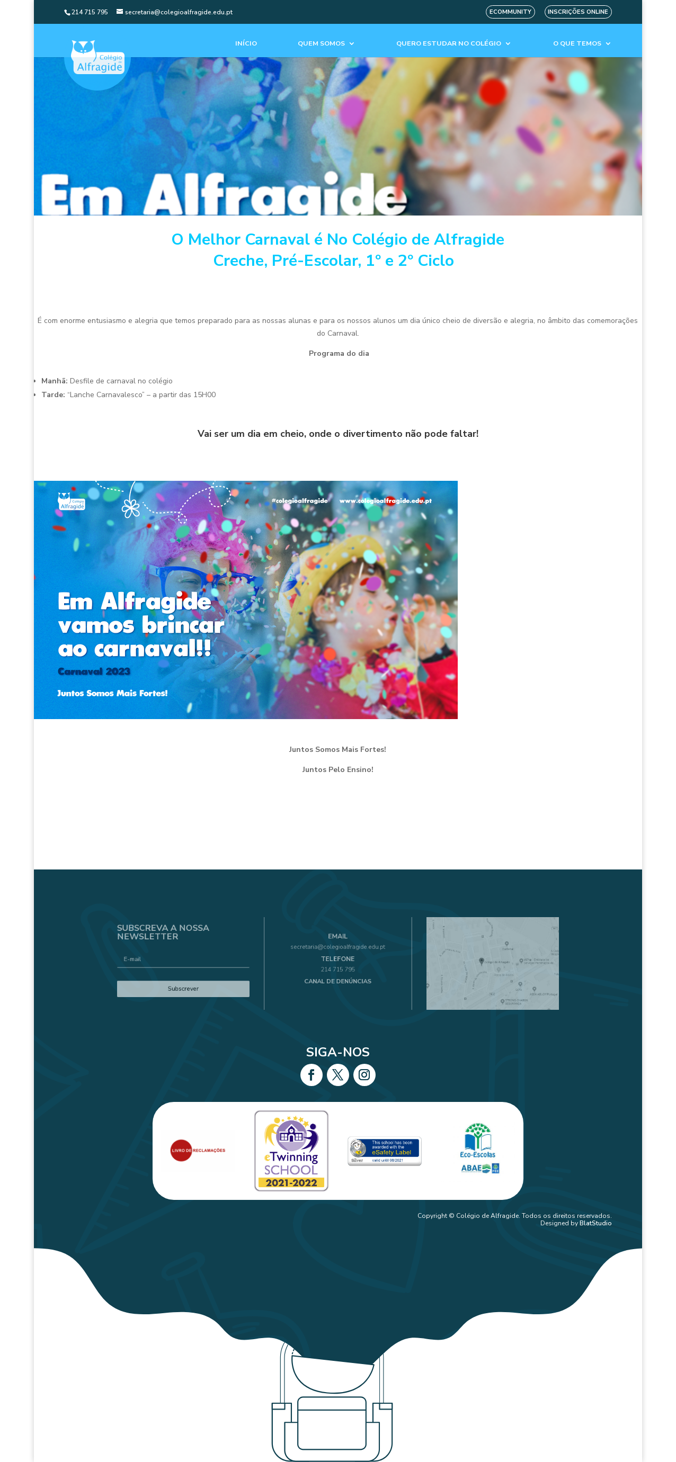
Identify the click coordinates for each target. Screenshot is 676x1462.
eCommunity (510, 12)
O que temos (577, 44)
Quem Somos (321, 44)
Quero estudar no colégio (448, 44)
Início (246, 44)
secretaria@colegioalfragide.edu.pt (338, 952)
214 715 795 (338, 968)
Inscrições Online (578, 12)
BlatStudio (596, 1223)
